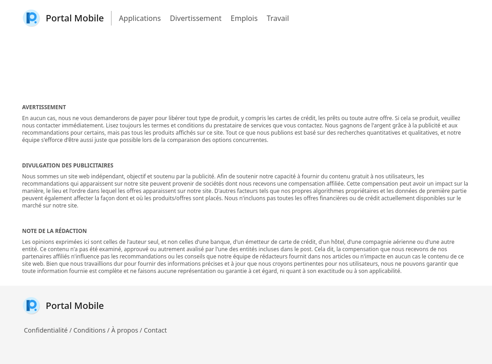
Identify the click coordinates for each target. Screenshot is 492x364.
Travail (278, 18)
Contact (155, 330)
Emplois (244, 18)
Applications (140, 18)
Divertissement (195, 18)
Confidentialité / (49, 330)
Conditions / (92, 330)
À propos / (127, 330)
